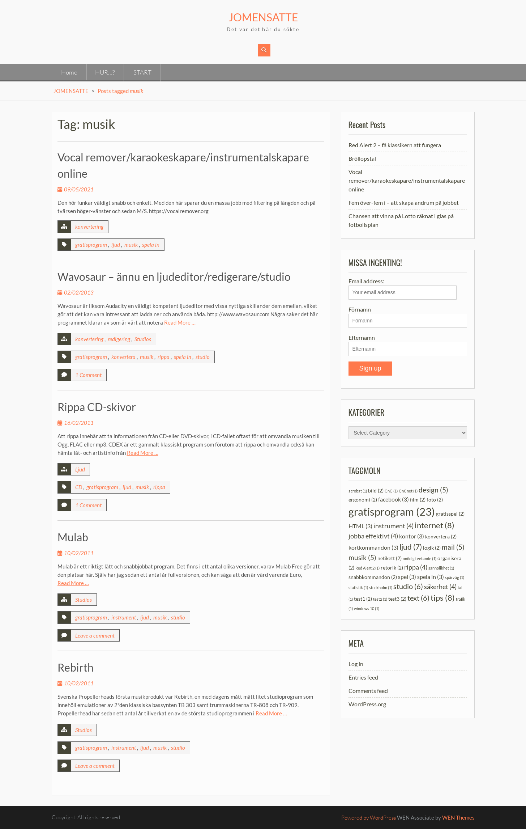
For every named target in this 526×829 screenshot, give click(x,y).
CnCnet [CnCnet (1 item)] (408, 490)
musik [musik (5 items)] (362, 557)
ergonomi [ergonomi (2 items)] (362, 499)
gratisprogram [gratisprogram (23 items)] (391, 511)
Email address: (402, 289)
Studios (142, 339)
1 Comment (88, 375)
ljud (115, 244)
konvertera (123, 357)
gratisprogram (91, 244)
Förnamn (359, 309)
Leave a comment (95, 635)
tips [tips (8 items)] (443, 597)
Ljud (80, 469)
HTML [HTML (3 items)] (360, 526)
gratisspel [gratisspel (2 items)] (450, 514)
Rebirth (75, 667)
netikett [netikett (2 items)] (389, 558)
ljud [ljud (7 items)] (410, 546)
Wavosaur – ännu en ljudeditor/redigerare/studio (174, 276)
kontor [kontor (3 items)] (411, 536)
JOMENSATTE (263, 17)
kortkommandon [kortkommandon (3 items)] (373, 547)
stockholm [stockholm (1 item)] (380, 587)
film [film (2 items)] (417, 499)
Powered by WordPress (368, 817)
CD (78, 487)
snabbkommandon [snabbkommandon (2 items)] (372, 577)
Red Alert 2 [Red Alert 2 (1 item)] (367, 568)
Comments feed (368, 690)
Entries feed (363, 677)
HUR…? (105, 72)
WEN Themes (458, 817)
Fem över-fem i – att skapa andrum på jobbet (403, 202)
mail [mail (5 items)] (453, 547)
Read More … (180, 322)
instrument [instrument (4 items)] (393, 526)
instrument (123, 617)
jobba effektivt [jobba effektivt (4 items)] (373, 536)
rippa (164, 357)
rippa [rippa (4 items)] (415, 567)
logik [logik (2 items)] (432, 548)
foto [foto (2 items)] (435, 499)
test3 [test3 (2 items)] (397, 599)
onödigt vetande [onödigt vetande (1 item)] (419, 558)
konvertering (89, 226)
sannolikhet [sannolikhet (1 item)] (441, 568)
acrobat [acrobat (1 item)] (357, 490)
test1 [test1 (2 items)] (363, 599)
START (142, 72)
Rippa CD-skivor (96, 406)
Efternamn (361, 337)
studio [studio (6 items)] (408, 586)
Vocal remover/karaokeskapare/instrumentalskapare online (406, 180)
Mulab (72, 536)
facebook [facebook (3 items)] (393, 499)
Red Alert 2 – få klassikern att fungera (394, 144)
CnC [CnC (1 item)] (391, 490)
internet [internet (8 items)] (434, 525)
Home (69, 72)
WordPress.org (367, 704)
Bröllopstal (362, 158)
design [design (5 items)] (433, 490)
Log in (355, 663)
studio (203, 357)
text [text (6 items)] (418, 597)
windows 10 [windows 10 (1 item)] (366, 608)
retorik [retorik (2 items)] (392, 567)
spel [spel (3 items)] (407, 576)
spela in (150, 244)
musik (131, 244)
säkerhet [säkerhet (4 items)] (440, 587)
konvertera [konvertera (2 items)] (441, 536)
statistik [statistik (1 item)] (358, 587)
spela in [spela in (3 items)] (430, 576)
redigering (119, 339)
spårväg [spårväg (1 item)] (454, 577)
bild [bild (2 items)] (376, 490)
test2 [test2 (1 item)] (380, 599)
